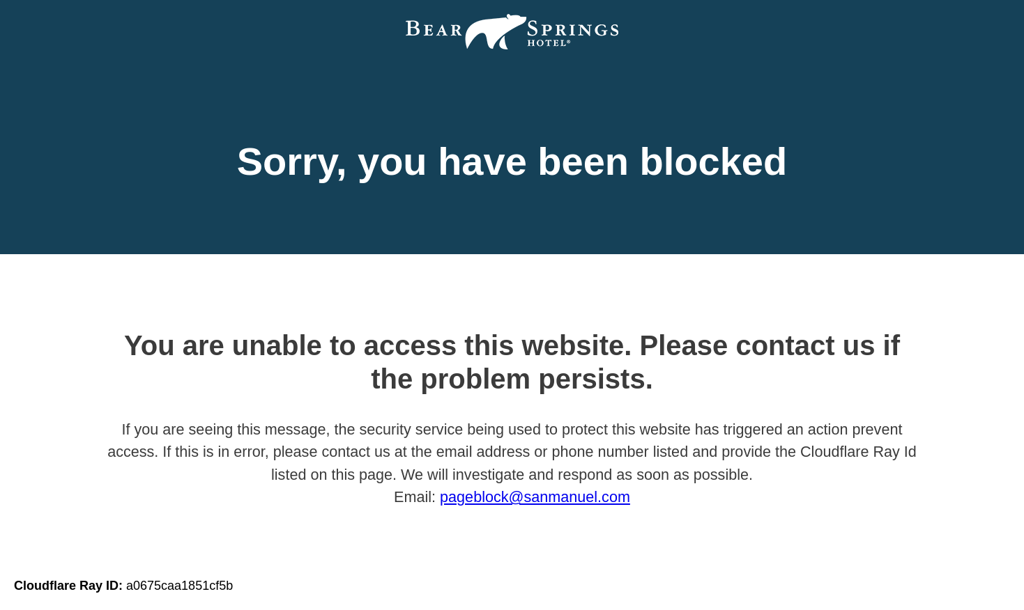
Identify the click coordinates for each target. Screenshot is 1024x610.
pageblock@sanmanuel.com (535, 497)
